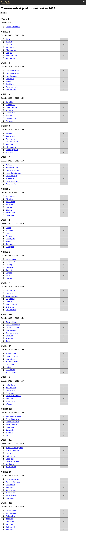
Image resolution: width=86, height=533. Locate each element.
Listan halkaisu (11, 113)
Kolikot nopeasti (11, 304)
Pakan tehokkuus (12, 356)
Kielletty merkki (11, 107)
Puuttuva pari (10, 139)
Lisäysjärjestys (11, 390)
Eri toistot (9, 210)
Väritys (8, 275)
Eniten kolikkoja (11, 322)
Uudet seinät (10, 527)
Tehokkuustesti (11, 50)
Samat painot (10, 493)
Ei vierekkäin (10, 307)
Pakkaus (9, 165)
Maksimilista (10, 196)
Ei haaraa (9, 230)
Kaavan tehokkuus (12, 327)
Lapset (8, 233)
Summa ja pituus (12, 150)
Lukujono (9, 53)
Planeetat (9, 519)
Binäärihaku (10, 178)
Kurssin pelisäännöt (13, 27)
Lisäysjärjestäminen (13, 170)
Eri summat (10, 79)
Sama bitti (9, 102)
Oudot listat (10, 301)
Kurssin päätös (11, 259)
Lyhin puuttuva (11, 147)
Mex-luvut (9, 204)
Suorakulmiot (10, 58)
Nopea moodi (10, 202)
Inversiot (9, 42)
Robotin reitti (10, 136)
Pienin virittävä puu (12, 479)
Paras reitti (9, 453)
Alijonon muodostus (13, 325)
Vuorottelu (9, 116)
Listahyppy (9, 459)
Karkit (8, 39)
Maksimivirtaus (11, 513)
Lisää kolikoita (11, 310)
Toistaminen (10, 47)
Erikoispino (10, 215)
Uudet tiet (9, 487)
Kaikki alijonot (11, 330)
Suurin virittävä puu (13, 482)
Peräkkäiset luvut (12, 168)
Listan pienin (10, 359)
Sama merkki (10, 105)
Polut (7, 435)
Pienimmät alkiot (12, 362)
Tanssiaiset (10, 521)
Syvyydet (9, 236)
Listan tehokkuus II (12, 73)
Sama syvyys (10, 239)
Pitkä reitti (9, 152)
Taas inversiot (11, 90)
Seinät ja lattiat (11, 495)
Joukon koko (10, 385)
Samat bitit (9, 44)
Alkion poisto (10, 398)
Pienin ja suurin (11, 393)
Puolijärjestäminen (12, 181)
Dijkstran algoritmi (12, 450)
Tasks (3, 13)
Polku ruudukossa (12, 461)
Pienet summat (11, 372)
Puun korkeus (11, 388)
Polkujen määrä (11, 424)
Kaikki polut (10, 430)
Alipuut (8, 241)
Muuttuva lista (11, 353)
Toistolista (9, 199)
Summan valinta (11, 290)
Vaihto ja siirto (11, 184)
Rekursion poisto (12, 333)
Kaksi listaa (10, 84)
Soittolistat (9, 144)
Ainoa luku (9, 110)
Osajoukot (9, 293)
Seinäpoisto (10, 464)
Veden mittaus (11, 467)
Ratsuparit (9, 524)
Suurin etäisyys (11, 176)
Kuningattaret (10, 244)
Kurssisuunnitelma (12, 422)
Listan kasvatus (11, 76)
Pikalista (9, 207)
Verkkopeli (9, 433)
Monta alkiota (10, 401)
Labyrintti (9, 273)
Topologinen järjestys (13, 416)
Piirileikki (9, 81)
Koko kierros (10, 370)
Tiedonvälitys (10, 516)
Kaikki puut (10, 247)
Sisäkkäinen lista (12, 87)
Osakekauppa (11, 118)
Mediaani (9, 367)
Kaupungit (9, 265)
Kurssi (8, 341)
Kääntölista (10, 364)
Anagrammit (10, 299)
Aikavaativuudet (11, 55)
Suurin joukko (11, 490)
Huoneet (9, 270)
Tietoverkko (10, 267)
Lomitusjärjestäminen (13, 173)
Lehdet (8, 228)
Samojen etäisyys (12, 141)
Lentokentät (10, 427)
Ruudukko (9, 530)
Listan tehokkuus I (12, 70)
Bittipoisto (9, 338)
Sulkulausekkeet (12, 296)
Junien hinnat (10, 456)
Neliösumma (10, 213)
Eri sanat (9, 133)
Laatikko (9, 278)
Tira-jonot (9, 121)
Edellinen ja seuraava (13, 396)
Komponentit (10, 262)
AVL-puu (9, 404)
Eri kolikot (9, 336)
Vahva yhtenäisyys (12, 419)
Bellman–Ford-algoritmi (14, 448)
